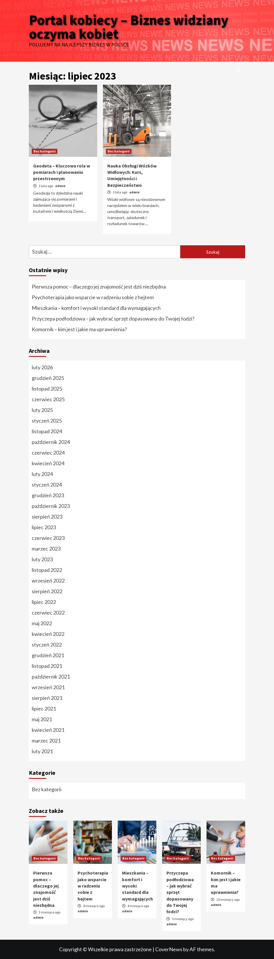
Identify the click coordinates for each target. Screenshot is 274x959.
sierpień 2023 (47, 516)
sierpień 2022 (47, 591)
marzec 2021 (46, 740)
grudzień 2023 (48, 495)
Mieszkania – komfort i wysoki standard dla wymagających (96, 308)
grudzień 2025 (48, 378)
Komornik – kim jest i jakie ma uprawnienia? (79, 329)
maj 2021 (42, 719)
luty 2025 (42, 410)
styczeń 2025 (47, 420)
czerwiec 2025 (48, 399)
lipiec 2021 (44, 708)
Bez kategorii (44, 151)
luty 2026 (42, 367)
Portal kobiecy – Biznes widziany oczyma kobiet (128, 26)
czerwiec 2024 (48, 452)
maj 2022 (42, 623)
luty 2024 (42, 474)
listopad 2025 (47, 388)
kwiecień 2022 (48, 634)
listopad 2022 (47, 570)
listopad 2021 (47, 666)
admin (60, 186)
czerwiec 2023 (48, 538)
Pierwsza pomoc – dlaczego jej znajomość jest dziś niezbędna (99, 286)
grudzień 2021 (48, 655)
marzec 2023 (46, 548)
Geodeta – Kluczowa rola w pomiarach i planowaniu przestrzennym (61, 172)
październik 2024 (51, 442)
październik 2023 (51, 506)
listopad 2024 (47, 431)
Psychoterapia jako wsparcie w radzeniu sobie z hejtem (93, 297)
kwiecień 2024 (48, 463)
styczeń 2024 (47, 484)
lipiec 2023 (44, 527)
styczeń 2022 (47, 644)
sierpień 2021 (47, 698)
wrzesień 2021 (48, 687)
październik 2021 (51, 676)
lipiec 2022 (44, 602)
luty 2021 (42, 751)
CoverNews (168, 949)
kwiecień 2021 (48, 730)
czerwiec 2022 (48, 612)
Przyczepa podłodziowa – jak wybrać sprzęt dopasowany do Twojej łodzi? (113, 318)
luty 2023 (42, 559)
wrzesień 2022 (48, 580)
